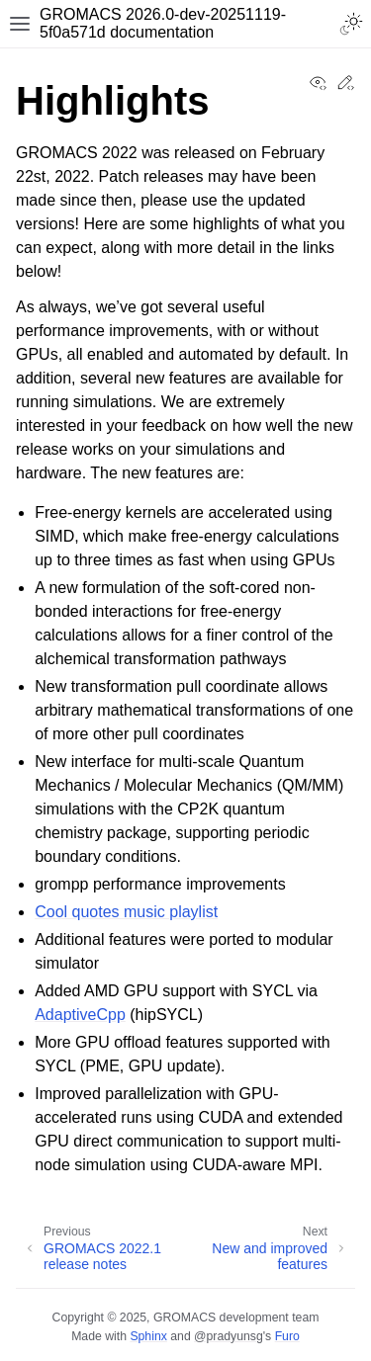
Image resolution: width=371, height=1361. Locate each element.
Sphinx (148, 1336)
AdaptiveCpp (80, 1014)
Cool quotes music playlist (126, 911)
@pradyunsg (228, 1336)
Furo (287, 1336)
